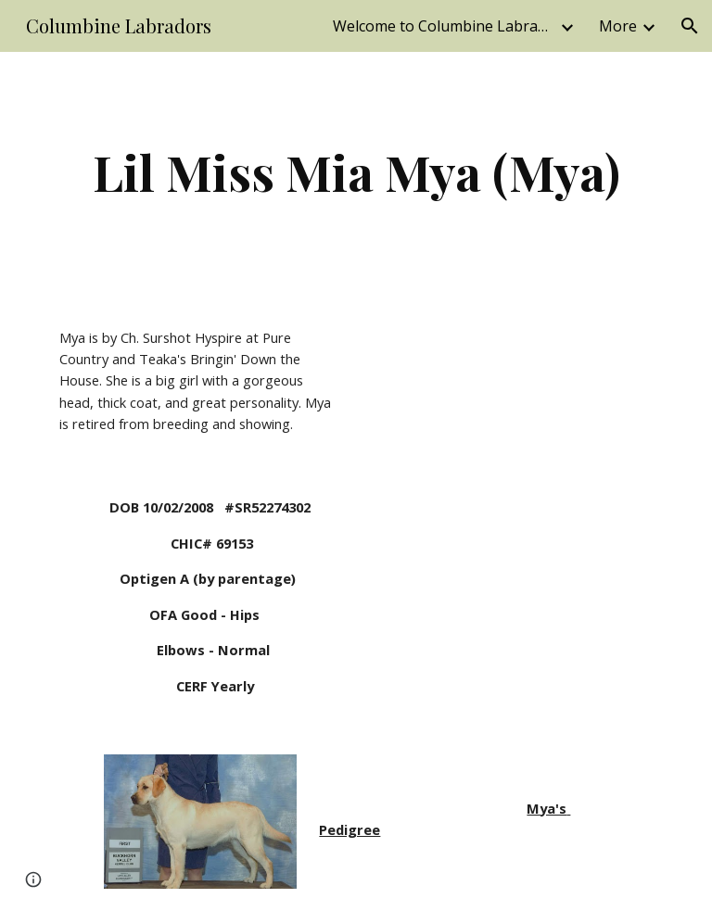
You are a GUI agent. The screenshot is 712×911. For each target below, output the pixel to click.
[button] (690, 26)
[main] (355, 172)
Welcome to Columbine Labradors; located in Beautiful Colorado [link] (444, 26)
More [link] (618, 26)
